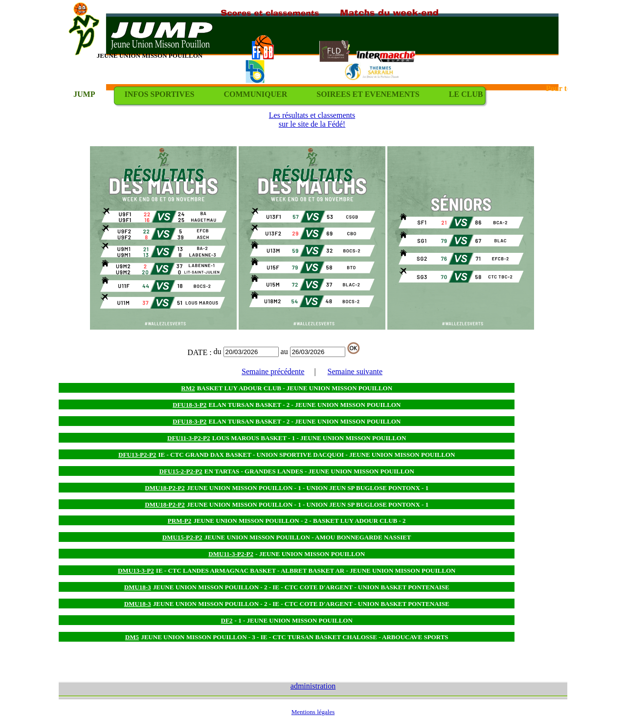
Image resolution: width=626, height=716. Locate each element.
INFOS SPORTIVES (159, 94)
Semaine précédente (273, 371)
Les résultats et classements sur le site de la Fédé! (312, 119)
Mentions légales (313, 712)
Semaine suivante (355, 371)
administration (313, 686)
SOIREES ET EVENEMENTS (367, 94)
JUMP (84, 94)
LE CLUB (466, 94)
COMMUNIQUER (255, 94)
